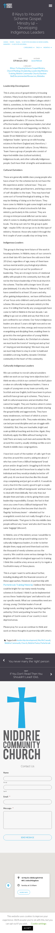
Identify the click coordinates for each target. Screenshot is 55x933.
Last (5, 791)
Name (6, 772)
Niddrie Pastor (34, 643)
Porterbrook (45, 643)
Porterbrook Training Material (18, 584)
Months (47, 47)
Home (5, 42)
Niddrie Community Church (27, 73)
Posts (12, 42)
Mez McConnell (44, 640)
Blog (18, 42)
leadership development (27, 640)
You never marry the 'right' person (29, 661)
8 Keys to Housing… (19, 44)
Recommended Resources (25, 76)
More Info (24, 892)
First (5, 782)
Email (6, 796)
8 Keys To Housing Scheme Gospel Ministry (27, 68)
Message (8, 808)
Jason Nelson (36, 60)
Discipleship (26, 71)
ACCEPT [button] (27, 928)
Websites (41, 76)
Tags (39, 47)
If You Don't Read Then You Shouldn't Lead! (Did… (26, 675)
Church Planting (13, 71)
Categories (29, 47)
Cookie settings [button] (38, 923)
